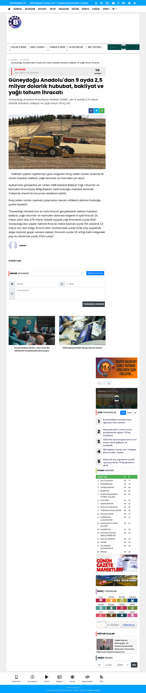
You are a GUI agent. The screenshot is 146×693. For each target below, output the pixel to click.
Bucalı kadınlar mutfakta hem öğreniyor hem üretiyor (114, 421)
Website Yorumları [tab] (95, 273)
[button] (114, 9)
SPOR (53, 8)
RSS (101, 679)
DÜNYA (85, 8)
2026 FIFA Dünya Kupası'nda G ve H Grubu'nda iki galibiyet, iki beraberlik (116, 442)
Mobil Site (16, 679)
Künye (72, 679)
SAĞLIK (96, 8)
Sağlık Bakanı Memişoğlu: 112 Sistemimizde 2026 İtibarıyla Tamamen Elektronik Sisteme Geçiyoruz (115, 646)
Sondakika (32, 679)
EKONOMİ (30, 8)
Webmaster (87, 679)
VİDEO (106, 8)
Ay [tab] (135, 413)
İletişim (59, 679)
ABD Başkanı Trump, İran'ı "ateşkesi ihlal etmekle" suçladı (59, 3)
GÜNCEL (17, 8)
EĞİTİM (75, 8)
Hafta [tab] (129, 413)
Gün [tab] (123, 413)
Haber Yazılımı (93, 690)
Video (46, 679)
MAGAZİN (64, 8)
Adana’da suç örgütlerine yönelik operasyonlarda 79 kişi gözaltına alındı (115, 462)
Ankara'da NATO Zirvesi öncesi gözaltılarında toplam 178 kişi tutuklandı (114, 432)
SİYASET (42, 8)
